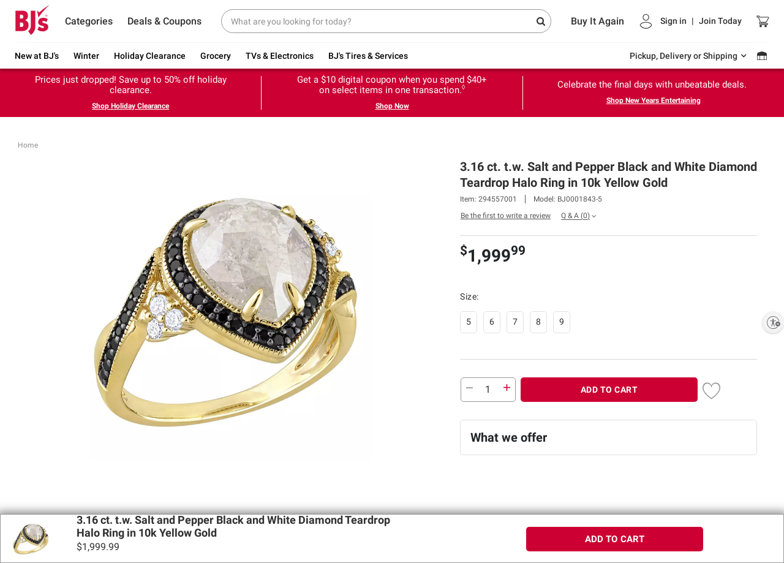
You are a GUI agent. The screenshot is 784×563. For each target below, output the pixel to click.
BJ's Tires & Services (368, 56)
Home (28, 145)
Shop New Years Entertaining (653, 100)
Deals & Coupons (164, 21)
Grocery (215, 56)
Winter (86, 56)
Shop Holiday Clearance (130, 106)
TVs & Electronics (280, 56)
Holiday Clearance (150, 56)
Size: (470, 296)
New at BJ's (37, 56)
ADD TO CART (609, 390)
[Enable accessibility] (773, 322)
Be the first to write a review (506, 215)
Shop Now (392, 106)
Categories (89, 21)
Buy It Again (597, 21)
